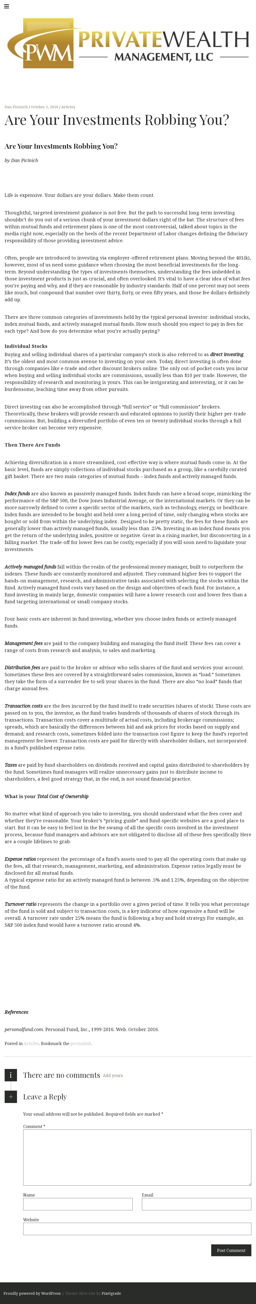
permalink (80, 1043)
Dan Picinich (17, 107)
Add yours (113, 1075)
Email (147, 1195)
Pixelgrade (111, 1293)
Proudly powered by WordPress (32, 1293)
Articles (68, 107)
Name (29, 1195)
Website (31, 1220)
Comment (34, 1126)
